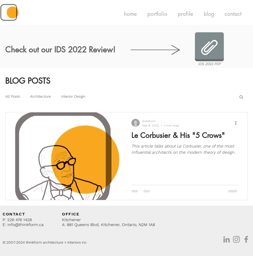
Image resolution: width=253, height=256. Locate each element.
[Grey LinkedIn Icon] (226, 239)
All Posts (12, 96)
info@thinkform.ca (25, 224)
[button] (157, 13)
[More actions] (237, 123)
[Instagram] (236, 239)
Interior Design (73, 96)
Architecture (40, 96)
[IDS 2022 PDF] (209, 50)
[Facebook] (246, 239)
